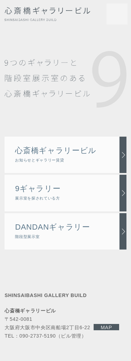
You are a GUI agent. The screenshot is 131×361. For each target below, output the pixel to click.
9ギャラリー (37, 192)
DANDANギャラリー (52, 231)
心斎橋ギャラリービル (55, 154)
